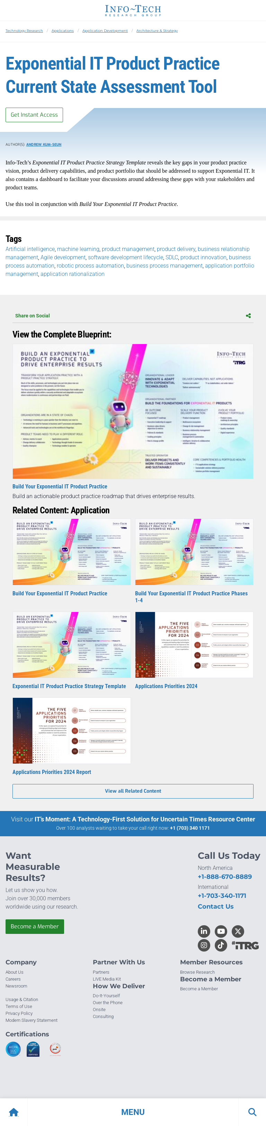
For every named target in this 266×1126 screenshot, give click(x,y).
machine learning (78, 249)
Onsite (99, 1009)
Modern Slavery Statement (31, 1020)
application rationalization (73, 274)
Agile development (63, 257)
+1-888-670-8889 (225, 877)
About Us (15, 972)
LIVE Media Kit (107, 979)
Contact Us (216, 906)
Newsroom (16, 986)
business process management (164, 265)
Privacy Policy (19, 1013)
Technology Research (24, 30)
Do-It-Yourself (106, 995)
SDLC (172, 257)
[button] (133, 1112)
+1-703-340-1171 (222, 896)
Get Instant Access (34, 114)
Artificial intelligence (30, 249)
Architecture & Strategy (157, 30)
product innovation (203, 257)
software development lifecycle (125, 257)
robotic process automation (90, 265)
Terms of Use (19, 1006)
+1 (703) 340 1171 (190, 828)
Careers (13, 979)
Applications (63, 30)
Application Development (105, 30)
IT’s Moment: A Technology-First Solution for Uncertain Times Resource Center (145, 819)
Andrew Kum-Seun (44, 144)
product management (128, 249)
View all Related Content (133, 791)
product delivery (176, 249)
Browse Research (197, 972)
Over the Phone (108, 1002)
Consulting (103, 1016)
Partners (101, 972)
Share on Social (133, 316)
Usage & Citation (22, 999)
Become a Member (35, 926)
